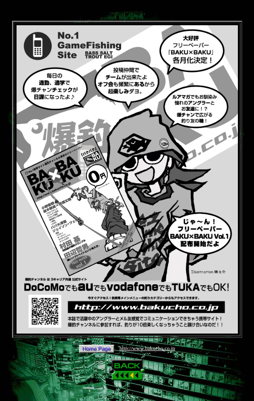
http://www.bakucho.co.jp (147, 348)
